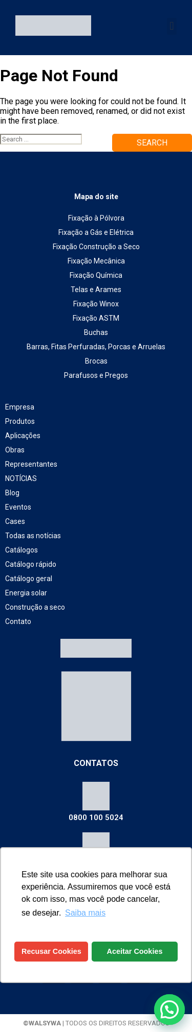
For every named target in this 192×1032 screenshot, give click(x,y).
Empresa (19, 407)
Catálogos (21, 550)
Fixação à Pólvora (96, 218)
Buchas (96, 332)
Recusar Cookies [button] (51, 951)
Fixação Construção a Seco (96, 247)
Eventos (18, 507)
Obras (15, 450)
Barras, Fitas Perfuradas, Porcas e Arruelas (96, 347)
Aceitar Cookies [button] (135, 951)
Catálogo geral (28, 578)
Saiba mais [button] (85, 912)
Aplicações (22, 435)
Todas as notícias (33, 536)
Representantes (31, 464)
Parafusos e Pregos (96, 375)
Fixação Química (96, 275)
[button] (172, 26)
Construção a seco (35, 607)
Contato (18, 621)
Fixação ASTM (96, 318)
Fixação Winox (96, 304)
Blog (12, 493)
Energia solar (26, 593)
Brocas (96, 361)
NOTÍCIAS (21, 478)
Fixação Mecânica (96, 261)
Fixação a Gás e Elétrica (96, 232)
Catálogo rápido (30, 564)
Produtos (20, 421)
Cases (15, 521)
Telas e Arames (96, 289)
